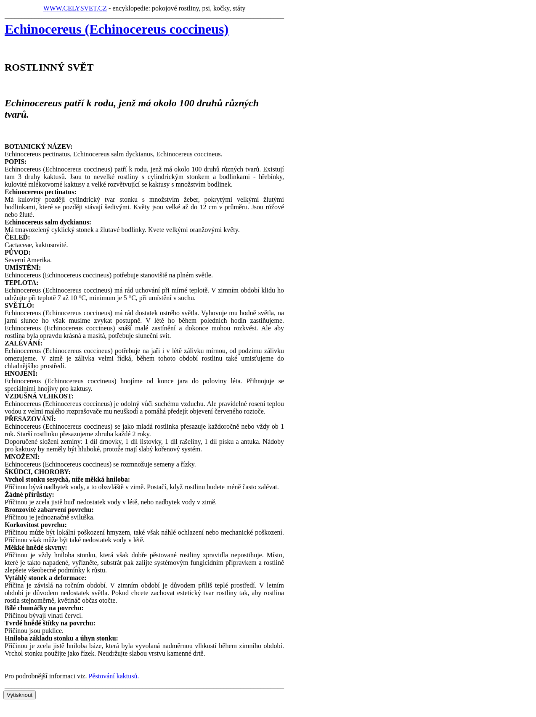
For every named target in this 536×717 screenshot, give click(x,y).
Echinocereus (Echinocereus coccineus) (116, 29)
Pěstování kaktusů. (114, 676)
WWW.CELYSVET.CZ (75, 8)
